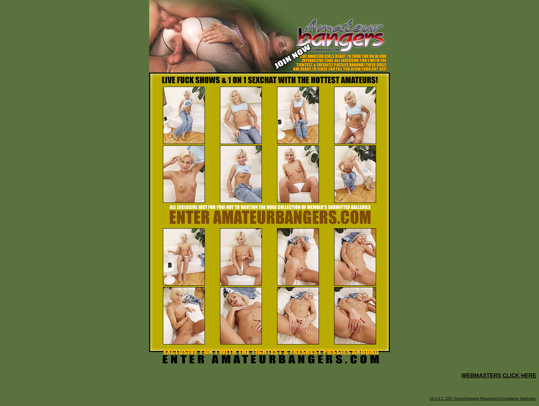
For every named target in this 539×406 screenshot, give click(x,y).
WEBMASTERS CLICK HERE (498, 375)
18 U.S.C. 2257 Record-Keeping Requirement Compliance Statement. (483, 398)
